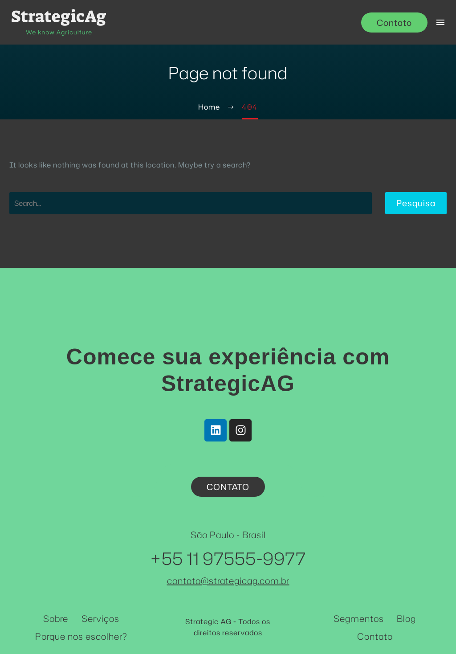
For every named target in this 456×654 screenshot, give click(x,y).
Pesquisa (416, 203)
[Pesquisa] (190, 203)
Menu (440, 22)
